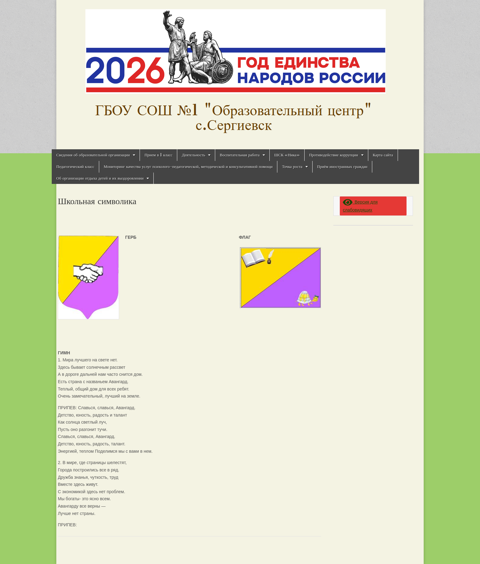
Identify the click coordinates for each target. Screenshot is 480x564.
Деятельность (193, 155)
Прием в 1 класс (158, 155)
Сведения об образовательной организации (93, 155)
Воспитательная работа (240, 155)
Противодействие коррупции (333, 155)
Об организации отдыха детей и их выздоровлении (100, 178)
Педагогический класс (75, 166)
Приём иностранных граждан (342, 166)
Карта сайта (383, 155)
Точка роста (292, 166)
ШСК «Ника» (287, 155)
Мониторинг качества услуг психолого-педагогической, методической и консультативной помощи (188, 166)
